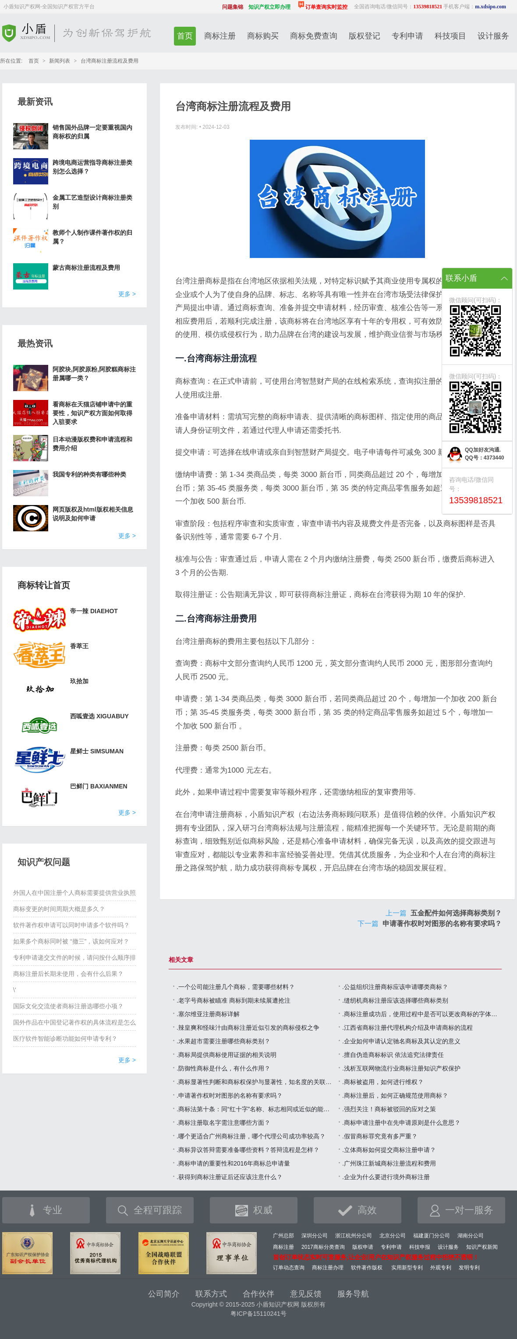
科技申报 (419, 1247)
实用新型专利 (407, 1268)
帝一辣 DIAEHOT (94, 611)
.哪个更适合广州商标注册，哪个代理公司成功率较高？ (251, 1136)
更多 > (127, 293)
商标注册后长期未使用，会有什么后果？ (68, 973)
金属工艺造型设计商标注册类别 (92, 202)
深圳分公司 (314, 1236)
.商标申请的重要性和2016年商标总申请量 (233, 1163)
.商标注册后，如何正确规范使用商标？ (395, 1095)
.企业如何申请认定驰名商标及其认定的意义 (401, 1041)
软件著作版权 (366, 1268)
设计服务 (493, 36)
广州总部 (283, 1236)
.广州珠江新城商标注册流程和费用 (389, 1163)
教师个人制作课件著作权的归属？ (92, 237)
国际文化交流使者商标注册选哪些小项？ (68, 1006)
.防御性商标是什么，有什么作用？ (223, 1068)
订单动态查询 (289, 1268)
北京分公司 (392, 1236)
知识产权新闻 (482, 1247)
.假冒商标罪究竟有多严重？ (380, 1136)
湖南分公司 (470, 1236)
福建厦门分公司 (431, 1236)
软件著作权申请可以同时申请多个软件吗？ (71, 925)
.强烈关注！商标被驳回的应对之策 (389, 1109)
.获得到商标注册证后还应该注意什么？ (230, 1176)
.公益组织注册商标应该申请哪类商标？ (395, 986)
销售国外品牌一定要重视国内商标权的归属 (92, 132)
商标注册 (220, 36)
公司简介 (164, 1294)
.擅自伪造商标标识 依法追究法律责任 (393, 1054)
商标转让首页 (44, 585)
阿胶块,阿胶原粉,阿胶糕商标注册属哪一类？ (94, 374)
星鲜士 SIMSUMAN (97, 751)
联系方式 (211, 1294)
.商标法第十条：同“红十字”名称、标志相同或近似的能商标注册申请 (255, 1109)
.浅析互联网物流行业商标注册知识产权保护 (401, 1068)
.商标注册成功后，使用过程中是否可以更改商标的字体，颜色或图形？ (421, 1013)
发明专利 (469, 1268)
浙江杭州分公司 (353, 1236)
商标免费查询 (313, 36)
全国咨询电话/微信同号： (398, 7)
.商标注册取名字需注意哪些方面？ (223, 1122)
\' (14, 989)
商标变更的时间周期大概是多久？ (59, 908)
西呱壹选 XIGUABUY (99, 716)
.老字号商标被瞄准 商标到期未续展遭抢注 (233, 1000)
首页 (185, 36)
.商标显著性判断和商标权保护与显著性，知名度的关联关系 (255, 1081)
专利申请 (407, 36)
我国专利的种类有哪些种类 (89, 474)
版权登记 (364, 36)
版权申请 (362, 1247)
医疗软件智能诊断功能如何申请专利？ (65, 1038)
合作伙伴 (258, 1294)
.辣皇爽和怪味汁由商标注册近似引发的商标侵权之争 (248, 1027)
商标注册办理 (327, 1268)
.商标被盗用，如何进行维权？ (383, 1081)
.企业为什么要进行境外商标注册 (386, 1176)
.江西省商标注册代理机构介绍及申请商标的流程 (407, 1027)
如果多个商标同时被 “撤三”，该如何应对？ (71, 941)
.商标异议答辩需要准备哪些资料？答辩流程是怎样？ (248, 1149)
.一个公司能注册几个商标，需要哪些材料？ (236, 986)
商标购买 (263, 36)
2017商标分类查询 (323, 1247)
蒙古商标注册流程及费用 (86, 267)
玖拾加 (79, 681)
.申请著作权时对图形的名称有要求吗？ (230, 1095)
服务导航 (353, 1294)
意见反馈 (306, 1294)
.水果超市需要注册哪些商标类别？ (223, 1041)
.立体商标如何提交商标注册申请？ (389, 1149)
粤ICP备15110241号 (258, 1313)
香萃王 (79, 646)
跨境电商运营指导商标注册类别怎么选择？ (92, 167)
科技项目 (450, 36)
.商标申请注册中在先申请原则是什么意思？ (401, 1122)
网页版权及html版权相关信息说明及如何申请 (93, 514)
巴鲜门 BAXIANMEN (98, 786)
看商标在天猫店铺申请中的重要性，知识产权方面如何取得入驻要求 (92, 413)
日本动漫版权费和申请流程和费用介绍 (92, 444)
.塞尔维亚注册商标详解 (208, 1013)
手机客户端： (474, 7)
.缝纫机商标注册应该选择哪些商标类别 (395, 1000)
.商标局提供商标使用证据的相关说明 (226, 1054)
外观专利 (440, 1268)
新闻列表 (59, 61)
